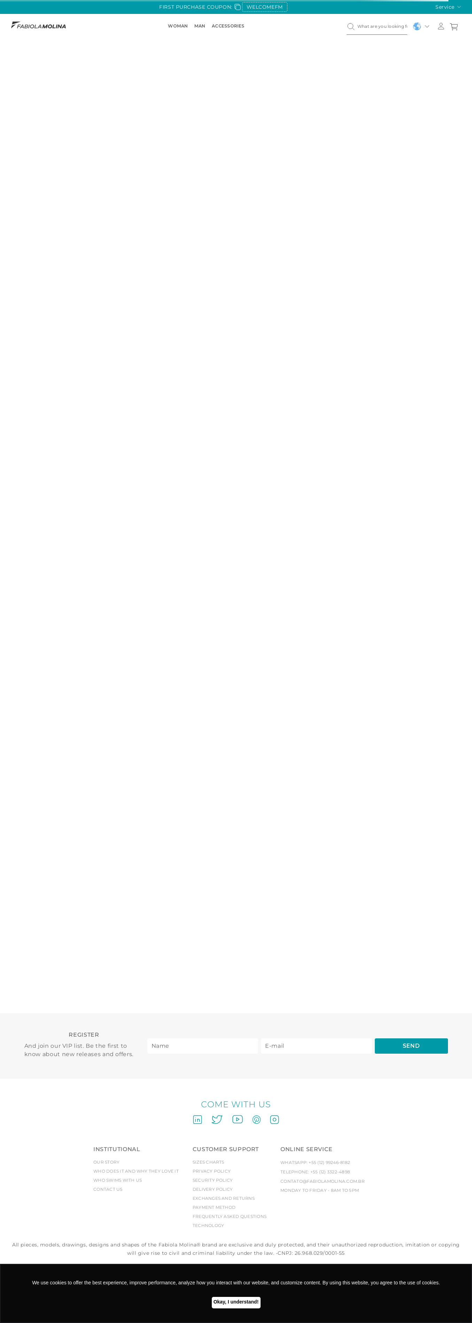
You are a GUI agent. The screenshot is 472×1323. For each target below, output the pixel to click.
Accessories (228, 26)
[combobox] (377, 26)
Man (200, 26)
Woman (178, 26)
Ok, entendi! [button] (236, 1302)
